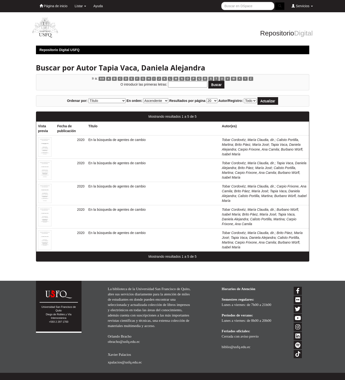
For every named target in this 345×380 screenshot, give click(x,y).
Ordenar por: (77, 101)
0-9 (102, 78)
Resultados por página (187, 101)
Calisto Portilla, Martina (255, 196)
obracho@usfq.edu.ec (124, 341)
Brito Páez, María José (252, 144)
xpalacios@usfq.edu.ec (125, 362)
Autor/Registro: (230, 101)
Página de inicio (54, 6)
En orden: (134, 101)
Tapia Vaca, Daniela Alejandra (253, 238)
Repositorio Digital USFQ (60, 50)
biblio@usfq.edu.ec (236, 347)
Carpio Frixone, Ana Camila (258, 149)
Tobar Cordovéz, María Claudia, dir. (248, 140)
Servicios (302, 6)
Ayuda (98, 6)
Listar (80, 6)
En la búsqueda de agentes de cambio (117, 140)
